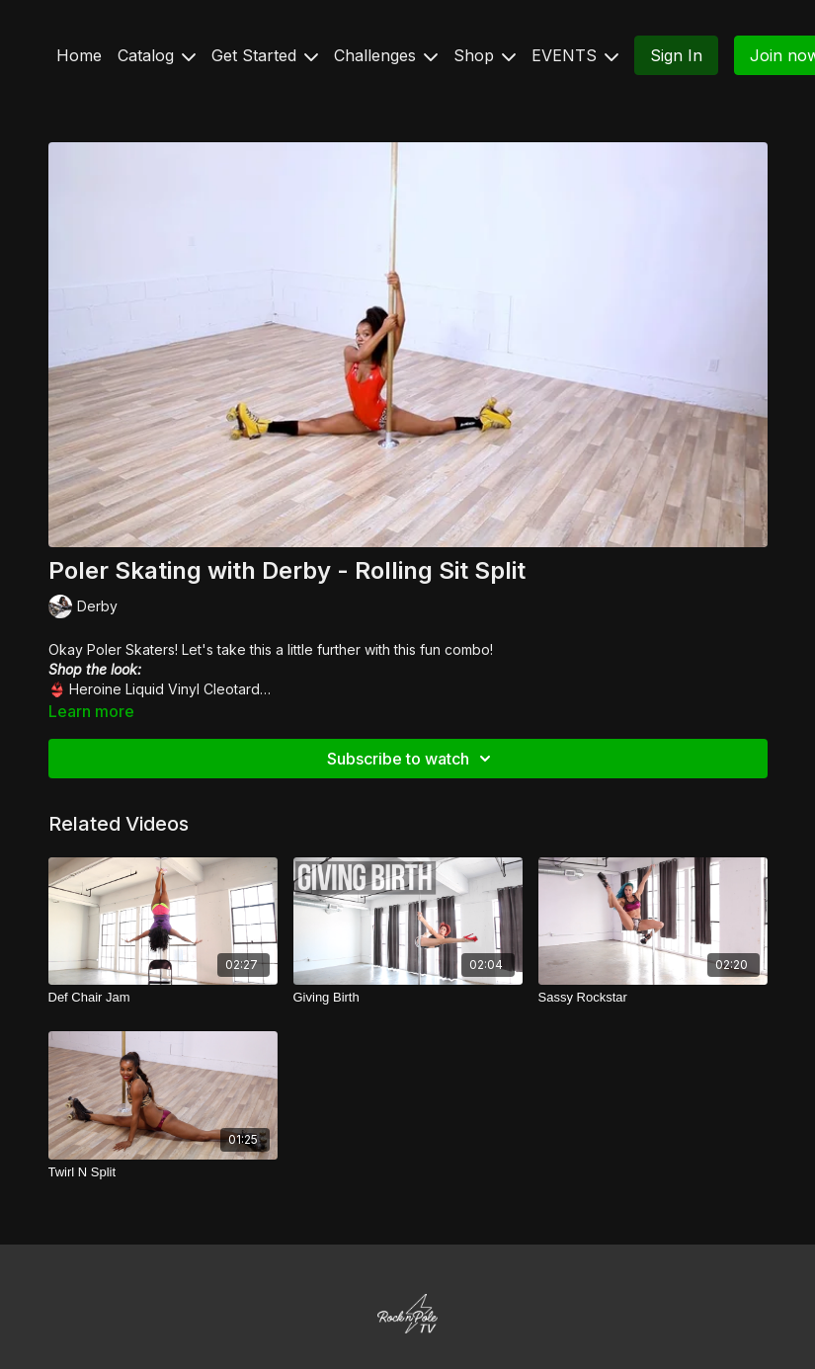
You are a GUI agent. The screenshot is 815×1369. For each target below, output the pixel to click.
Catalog (157, 55)
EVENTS (574, 55)
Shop (484, 55)
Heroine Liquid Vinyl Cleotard (164, 689)
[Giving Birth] (408, 997)
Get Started (264, 55)
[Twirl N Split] (163, 1172)
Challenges (386, 55)
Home (79, 55)
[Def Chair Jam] (163, 997)
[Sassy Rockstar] (653, 997)
